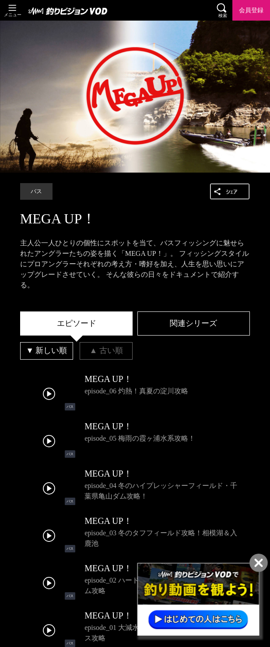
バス (36, 191)
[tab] (76, 324)
